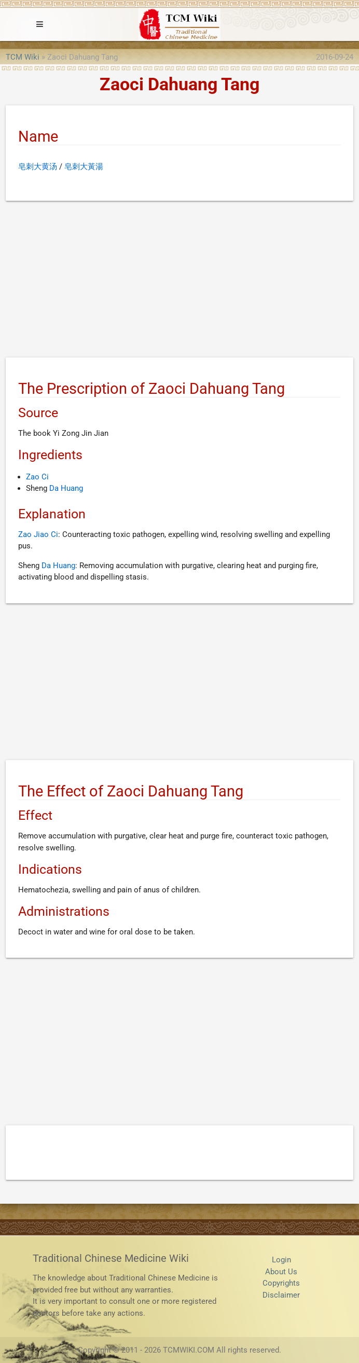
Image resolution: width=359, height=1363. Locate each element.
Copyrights (281, 1283)
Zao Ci (37, 476)
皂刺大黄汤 (37, 166)
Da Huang (66, 488)
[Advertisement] (179, 281)
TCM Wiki (22, 57)
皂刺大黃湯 (83, 166)
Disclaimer (281, 1295)
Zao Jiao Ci (38, 534)
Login (281, 1259)
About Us (281, 1271)
